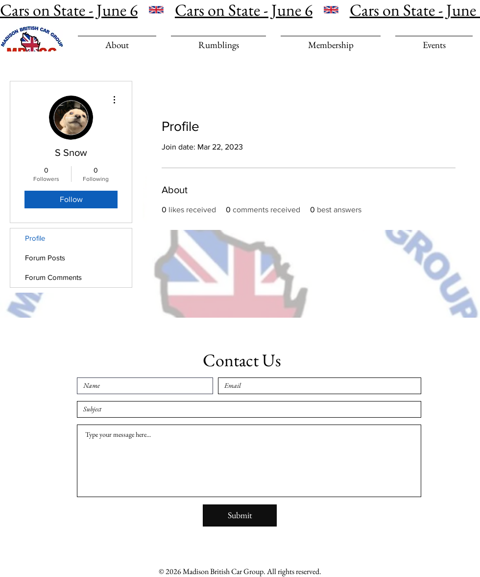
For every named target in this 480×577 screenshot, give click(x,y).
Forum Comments (53, 277)
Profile (35, 238)
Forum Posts (45, 257)
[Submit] (240, 515)
